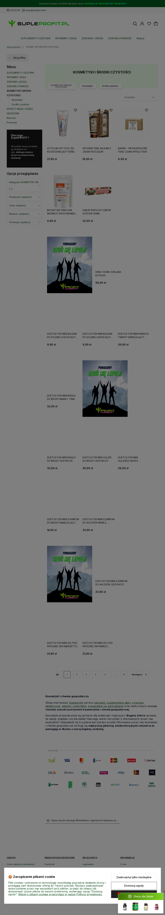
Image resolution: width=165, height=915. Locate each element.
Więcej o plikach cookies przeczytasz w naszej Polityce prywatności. (60, 894)
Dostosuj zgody (134, 885)
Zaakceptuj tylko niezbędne (133, 877)
